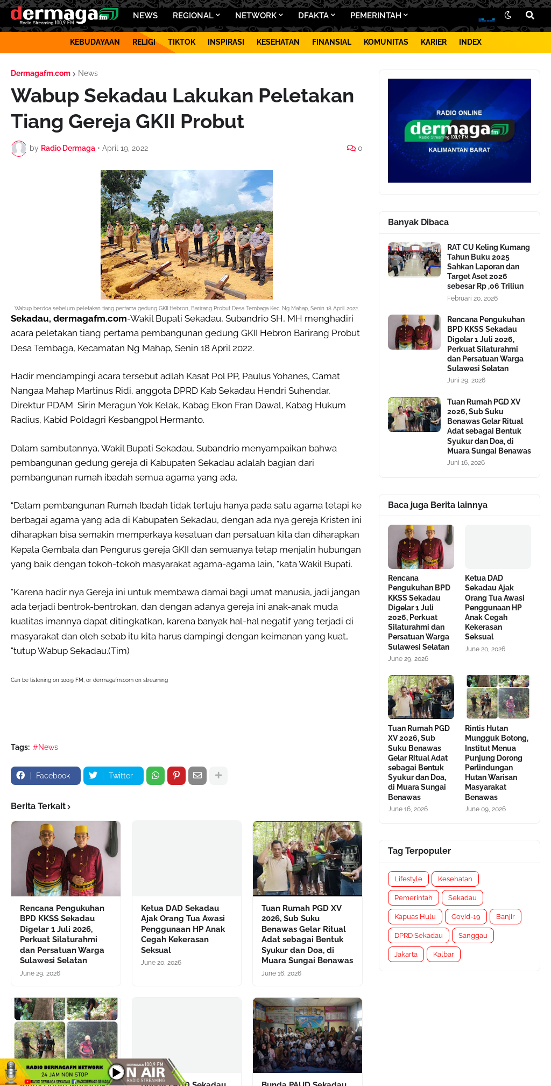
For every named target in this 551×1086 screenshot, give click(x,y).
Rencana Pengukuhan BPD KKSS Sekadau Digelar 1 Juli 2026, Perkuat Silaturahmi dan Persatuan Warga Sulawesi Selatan (62, 934)
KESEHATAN (278, 42)
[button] (508, 15)
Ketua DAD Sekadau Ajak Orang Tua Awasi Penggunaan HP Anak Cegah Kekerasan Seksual (183, 929)
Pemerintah (413, 898)
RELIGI (144, 42)
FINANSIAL (331, 42)
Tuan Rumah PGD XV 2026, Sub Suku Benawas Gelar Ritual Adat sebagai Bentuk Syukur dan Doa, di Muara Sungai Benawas (307, 934)
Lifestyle (408, 879)
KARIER (434, 42)
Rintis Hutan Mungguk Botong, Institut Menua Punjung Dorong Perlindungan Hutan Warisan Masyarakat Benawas (496, 762)
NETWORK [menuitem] (256, 15)
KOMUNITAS (386, 42)
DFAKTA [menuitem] (313, 15)
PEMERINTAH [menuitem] (375, 15)
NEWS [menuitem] (145, 15)
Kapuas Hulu (415, 917)
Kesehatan (455, 879)
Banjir (505, 917)
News (88, 73)
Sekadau (462, 898)
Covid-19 (466, 917)
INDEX (470, 42)
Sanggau (473, 935)
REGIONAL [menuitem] (193, 15)
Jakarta (406, 954)
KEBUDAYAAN (95, 42)
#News (45, 747)
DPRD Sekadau (418, 935)
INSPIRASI (226, 42)
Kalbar (443, 954)
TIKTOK (181, 42)
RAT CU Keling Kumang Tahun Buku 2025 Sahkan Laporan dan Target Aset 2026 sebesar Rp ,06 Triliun (488, 267)
